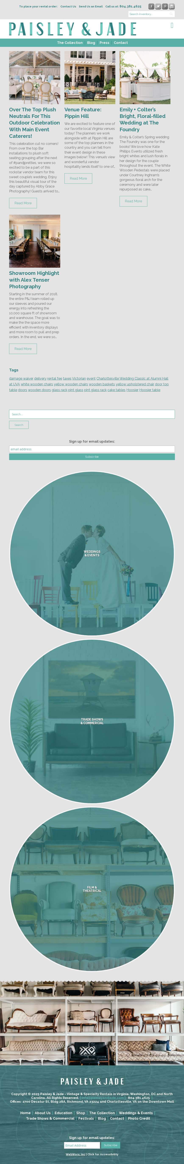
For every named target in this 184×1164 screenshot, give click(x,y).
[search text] (151, 14)
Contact (121, 43)
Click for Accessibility (102, 1154)
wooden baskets (102, 384)
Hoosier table (149, 390)
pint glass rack (95, 390)
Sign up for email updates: (92, 441)
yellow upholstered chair (135, 384)
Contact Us (68, 6)
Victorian (79, 378)
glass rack (59, 390)
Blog (91, 43)
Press (104, 43)
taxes (67, 378)
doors (22, 390)
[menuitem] (69, 43)
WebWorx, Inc (75, 1154)
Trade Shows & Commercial (50, 1118)
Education (63, 1113)
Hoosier (132, 390)
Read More (23, 203)
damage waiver (21, 378)
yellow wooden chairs (71, 384)
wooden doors (39, 390)
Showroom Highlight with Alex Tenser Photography (34, 279)
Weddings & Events (136, 1113)
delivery (40, 378)
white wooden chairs (37, 384)
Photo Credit (139, 1118)
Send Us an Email (91, 6)
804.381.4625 (139, 1098)
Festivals (86, 1118)
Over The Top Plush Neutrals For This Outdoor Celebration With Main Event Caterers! (34, 122)
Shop (80, 1113)
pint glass (75, 390)
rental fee (54, 378)
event (91, 378)
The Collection (70, 43)
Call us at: (123, 6)
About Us (43, 1113)
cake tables (116, 390)
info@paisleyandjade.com (103, 1098)
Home (25, 1113)
